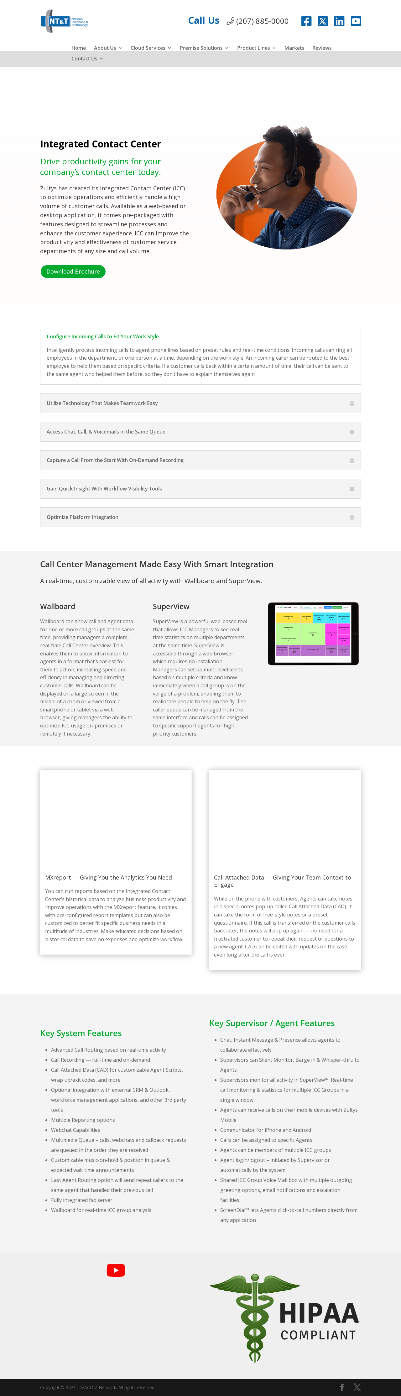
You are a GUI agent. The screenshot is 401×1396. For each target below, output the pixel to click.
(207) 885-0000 (258, 21)
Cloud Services (148, 48)
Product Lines (253, 48)
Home (78, 48)
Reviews (322, 48)
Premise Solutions (201, 48)
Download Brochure (73, 271)
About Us (105, 48)
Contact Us (84, 59)
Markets (294, 48)
